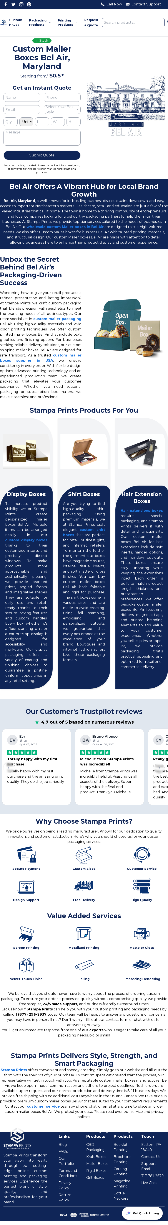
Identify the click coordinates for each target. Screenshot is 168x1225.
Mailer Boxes (97, 1164)
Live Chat (149, 1183)
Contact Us (150, 1157)
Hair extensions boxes (142, 511)
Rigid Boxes (96, 1171)
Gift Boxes (95, 1178)
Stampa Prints (14, 1070)
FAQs (63, 1151)
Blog (63, 1145)
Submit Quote (42, 155)
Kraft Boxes (96, 1157)
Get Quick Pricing (142, 1213)
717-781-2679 (152, 1176)
